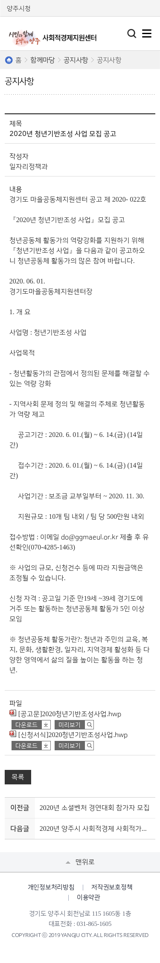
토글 (132, 33)
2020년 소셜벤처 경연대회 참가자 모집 (95, 808)
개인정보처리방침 (51, 887)
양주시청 (19, 8)
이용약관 (88, 897)
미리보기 (69, 725)
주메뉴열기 (146, 33)
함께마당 (42, 60)
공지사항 (76, 60)
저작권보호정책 (111, 887)
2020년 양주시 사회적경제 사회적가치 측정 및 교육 (96, 829)
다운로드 (26, 725)
